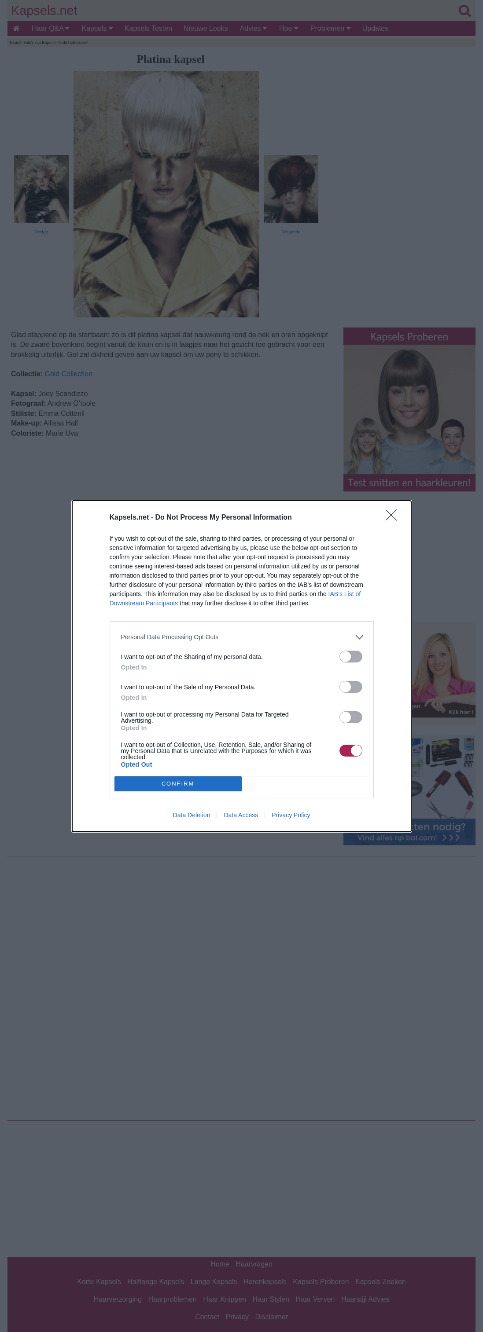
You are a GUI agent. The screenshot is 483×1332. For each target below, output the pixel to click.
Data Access (241, 815)
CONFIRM (178, 783)
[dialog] (241, 666)
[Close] (394, 518)
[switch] (350, 656)
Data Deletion (191, 815)
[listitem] (241, 637)
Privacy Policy (291, 815)
